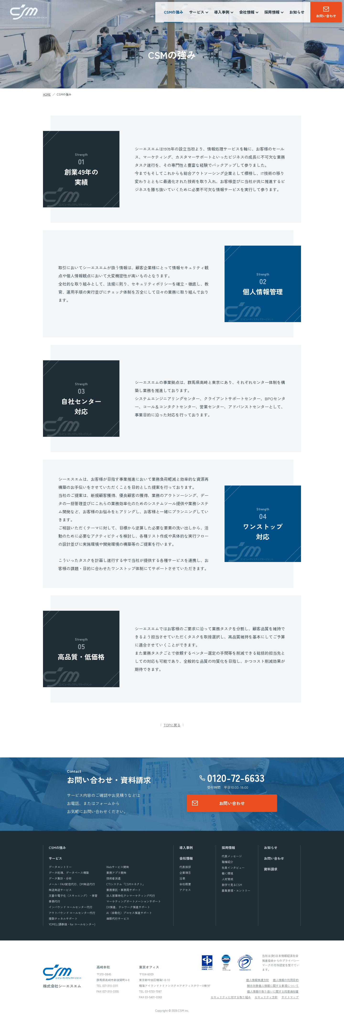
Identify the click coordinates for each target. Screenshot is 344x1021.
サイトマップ (290, 997)
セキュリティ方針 (266, 997)
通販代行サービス (117, 918)
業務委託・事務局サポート (123, 890)
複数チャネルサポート (63, 918)
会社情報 (186, 858)
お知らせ (297, 12)
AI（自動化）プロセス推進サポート (129, 913)
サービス (55, 858)
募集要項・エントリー (236, 890)
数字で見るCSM (232, 885)
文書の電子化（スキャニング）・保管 (73, 895)
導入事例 (186, 847)
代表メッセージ (232, 856)
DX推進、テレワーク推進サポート (128, 907)
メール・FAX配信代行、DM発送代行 (72, 884)
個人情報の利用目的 (286, 980)
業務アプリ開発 (116, 872)
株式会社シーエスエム (29, 12)
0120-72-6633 (236, 777)
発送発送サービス (60, 890)
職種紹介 (227, 862)
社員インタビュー (233, 867)
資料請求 (270, 869)
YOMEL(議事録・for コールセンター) (72, 924)
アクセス (185, 890)
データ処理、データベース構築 (69, 872)
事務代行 (54, 901)
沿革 (182, 878)
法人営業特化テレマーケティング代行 (130, 895)
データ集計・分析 (60, 878)
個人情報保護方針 (257, 980)
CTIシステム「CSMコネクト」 (125, 884)
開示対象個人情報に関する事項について (273, 985)
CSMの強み (173, 12)
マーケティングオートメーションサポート (133, 901)
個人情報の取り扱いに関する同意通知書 (273, 991)
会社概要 (185, 884)
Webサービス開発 (117, 867)
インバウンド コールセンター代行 (70, 907)
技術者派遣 (113, 878)
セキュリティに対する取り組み (231, 997)
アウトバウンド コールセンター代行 (72, 913)
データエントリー (60, 867)
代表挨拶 (185, 867)
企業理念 (185, 872)
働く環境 (227, 873)
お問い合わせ (232, 803)
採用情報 (228, 847)
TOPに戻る (172, 725)
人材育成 (227, 879)
